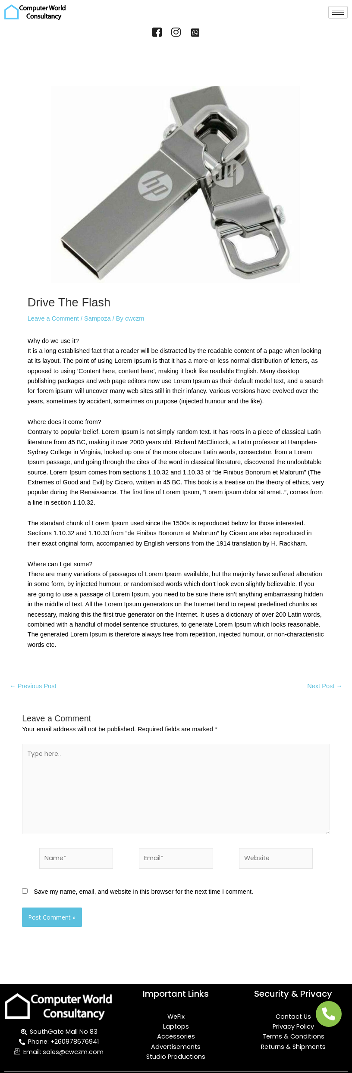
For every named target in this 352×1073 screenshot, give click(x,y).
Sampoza (97, 318)
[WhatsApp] (195, 33)
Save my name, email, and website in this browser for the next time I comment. (143, 891)
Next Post (325, 686)
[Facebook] (157, 33)
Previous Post (33, 686)
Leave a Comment (53, 318)
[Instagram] (176, 33)
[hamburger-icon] (338, 12)
